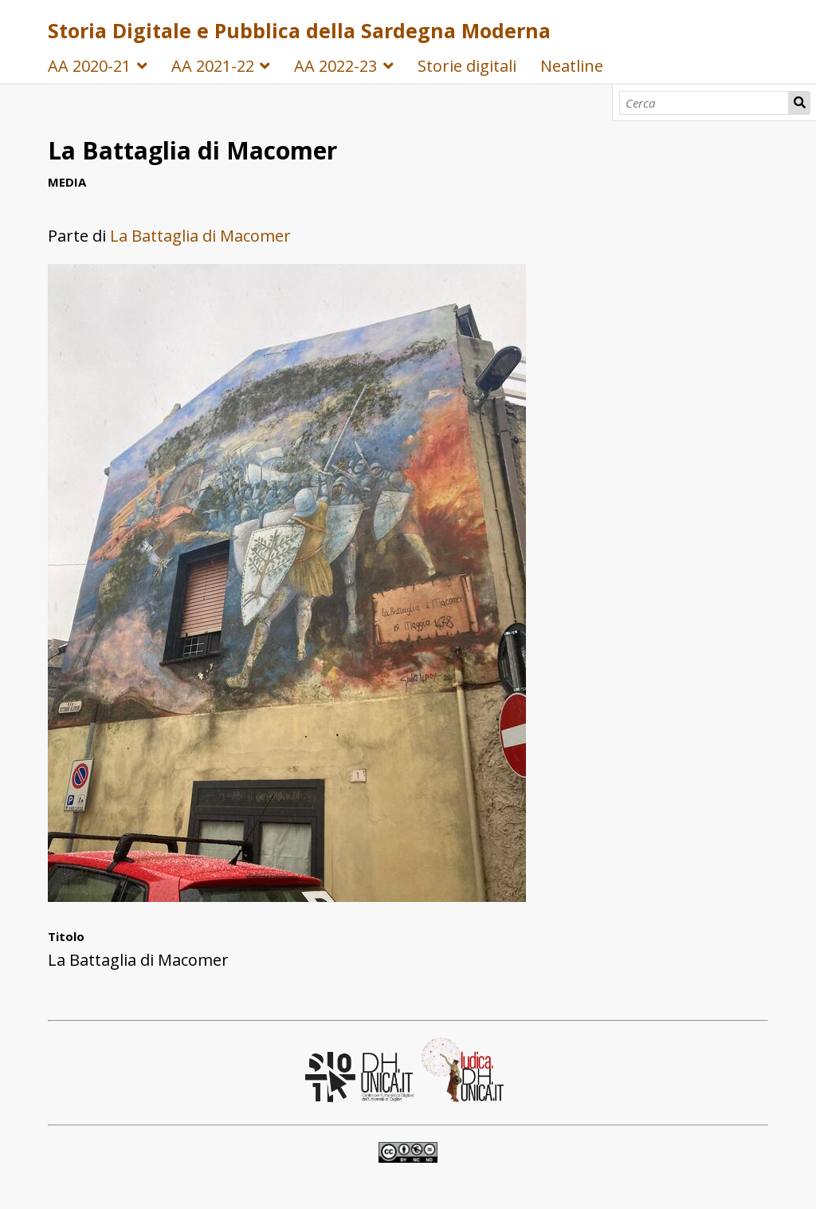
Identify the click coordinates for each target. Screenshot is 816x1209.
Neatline (571, 66)
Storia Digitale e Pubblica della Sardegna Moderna (299, 30)
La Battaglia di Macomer (200, 235)
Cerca (799, 103)
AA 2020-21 (89, 66)
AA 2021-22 (212, 66)
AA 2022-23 (335, 66)
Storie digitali (467, 66)
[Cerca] (704, 103)
